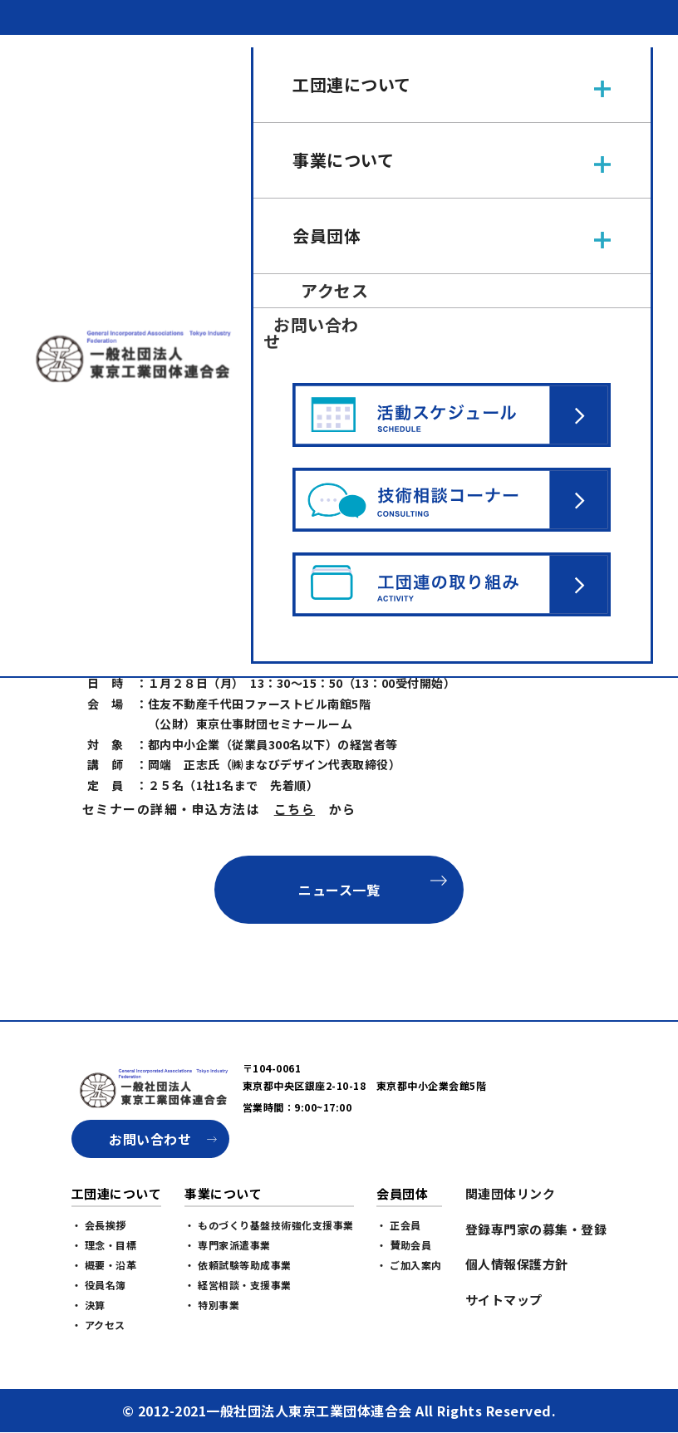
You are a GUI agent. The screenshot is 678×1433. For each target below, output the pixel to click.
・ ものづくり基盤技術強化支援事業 (269, 1225)
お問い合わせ (150, 1139)
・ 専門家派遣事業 (227, 1245)
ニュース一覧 (339, 890)
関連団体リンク (510, 1193)
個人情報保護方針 (516, 1264)
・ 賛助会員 (403, 1245)
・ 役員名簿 (98, 1285)
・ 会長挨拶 (98, 1225)
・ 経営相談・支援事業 (238, 1285)
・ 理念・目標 (104, 1245)
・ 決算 (88, 1305)
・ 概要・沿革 (104, 1265)
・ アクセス (98, 1325)
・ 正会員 (398, 1225)
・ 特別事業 (211, 1305)
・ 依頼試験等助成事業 (238, 1265)
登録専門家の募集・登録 (536, 1229)
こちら (295, 808)
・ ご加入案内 (409, 1265)
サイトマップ (504, 1299)
